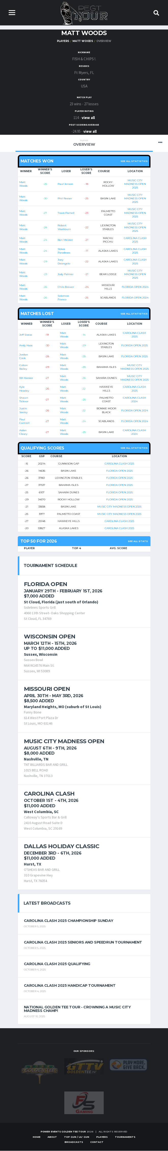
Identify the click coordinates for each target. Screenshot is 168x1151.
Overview (84, 143)
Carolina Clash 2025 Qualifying (57, 964)
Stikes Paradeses (64, 250)
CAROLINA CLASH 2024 (134, 399)
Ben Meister (65, 240)
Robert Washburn (64, 227)
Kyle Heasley (24, 388)
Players (63, 41)
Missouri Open (47, 689)
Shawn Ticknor (23, 399)
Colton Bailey (23, 367)
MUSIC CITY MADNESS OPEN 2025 (135, 184)
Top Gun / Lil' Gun (76, 1137)
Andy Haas (26, 345)
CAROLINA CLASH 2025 (135, 240)
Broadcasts (74, 1142)
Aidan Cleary (23, 432)
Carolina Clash (49, 793)
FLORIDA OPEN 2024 (135, 287)
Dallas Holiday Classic (61, 846)
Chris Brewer (66, 287)
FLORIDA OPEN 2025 (134, 345)
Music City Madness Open (64, 741)
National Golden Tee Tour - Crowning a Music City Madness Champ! (77, 1009)
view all (88, 117)
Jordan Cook (23, 356)
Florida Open (45, 584)
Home (36, 1137)
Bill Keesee (26, 378)
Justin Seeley (23, 410)
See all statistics (134, 161)
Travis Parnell (66, 213)
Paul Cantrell (24, 421)
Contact (96, 1142)
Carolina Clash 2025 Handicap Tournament (70, 985)
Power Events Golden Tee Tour (63, 1131)
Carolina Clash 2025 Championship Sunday (68, 921)
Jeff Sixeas (25, 334)
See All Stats (138, 541)
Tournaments (125, 1137)
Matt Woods (82, 41)
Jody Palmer (65, 274)
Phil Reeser (65, 198)
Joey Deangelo (64, 261)
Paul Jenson (65, 184)
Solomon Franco (63, 297)
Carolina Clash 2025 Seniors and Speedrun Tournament (83, 942)
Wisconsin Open (49, 636)
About (52, 1137)
